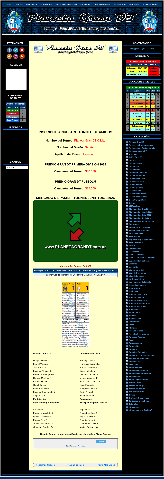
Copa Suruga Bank (137, 200)
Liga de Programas (137, 273)
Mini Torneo (134, 288)
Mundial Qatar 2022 (137, 297)
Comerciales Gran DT (138, 178)
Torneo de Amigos (150, 4)
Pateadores (134, 322)
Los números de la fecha (140, 282)
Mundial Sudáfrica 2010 (139, 303)
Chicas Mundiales (137, 175)
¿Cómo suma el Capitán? (140, 410)
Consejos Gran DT (137, 181)
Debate (132, 203)
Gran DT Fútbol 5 (137, 255)
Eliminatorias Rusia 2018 (140, 218)
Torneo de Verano (137, 389)
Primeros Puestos (137, 337)
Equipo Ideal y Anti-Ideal (66, 4)
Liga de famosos (136, 276)
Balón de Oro (135, 160)
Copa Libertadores (137, 194)
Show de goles (135, 367)
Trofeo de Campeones (139, 398)
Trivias (132, 395)
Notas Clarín (134, 312)
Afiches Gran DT (136, 142)
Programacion (135, 343)
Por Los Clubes (136, 331)
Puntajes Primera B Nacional (142, 355)
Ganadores (31, 4)
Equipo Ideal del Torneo (139, 227)
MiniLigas (133, 291)
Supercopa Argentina (138, 370)
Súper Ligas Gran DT (138, 379)
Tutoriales (133, 404)
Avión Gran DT (135, 157)
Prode (131, 340)
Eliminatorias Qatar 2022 (140, 215)
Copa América (135, 184)
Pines (131, 325)
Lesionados (134, 264)
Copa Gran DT (135, 191)
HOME (9, 4)
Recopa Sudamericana (139, 358)
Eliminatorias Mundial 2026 (141, 212)
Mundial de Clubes (137, 306)
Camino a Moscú (136, 163)
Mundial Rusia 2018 (138, 300)
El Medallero (134, 206)
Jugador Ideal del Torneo (140, 261)
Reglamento (134, 361)
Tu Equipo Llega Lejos (139, 401)
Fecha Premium (136, 242)
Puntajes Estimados (138, 352)
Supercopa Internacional (140, 373)
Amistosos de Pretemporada (142, 148)
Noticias (132, 315)
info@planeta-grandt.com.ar (142, 48)
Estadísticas (86, 4)
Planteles (134, 4)
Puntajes (19, 4)
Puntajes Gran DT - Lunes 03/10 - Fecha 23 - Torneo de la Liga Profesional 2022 (75, 270)
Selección (133, 364)
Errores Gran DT (136, 233)
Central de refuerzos (138, 172)
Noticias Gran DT (103, 4)
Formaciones (46, 4)
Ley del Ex (133, 267)
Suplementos (120, 4)
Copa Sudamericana (138, 197)
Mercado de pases (137, 285)
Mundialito (133, 309)
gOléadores (134, 407)
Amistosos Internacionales (141, 145)
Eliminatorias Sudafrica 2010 (142, 221)
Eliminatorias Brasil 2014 (140, 209)
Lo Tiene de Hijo (136, 279)
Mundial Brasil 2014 (138, 294)
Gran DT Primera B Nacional (142, 258)
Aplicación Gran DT (138, 151)
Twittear (101, 441)
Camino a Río (135, 166)
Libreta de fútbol (136, 270)
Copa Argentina (136, 188)
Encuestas (133, 224)
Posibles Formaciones (139, 334)
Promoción (134, 346)
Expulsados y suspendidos (141, 239)
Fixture (132, 245)
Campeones (134, 169)
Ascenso (133, 154)
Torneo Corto (135, 383)
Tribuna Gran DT (136, 392)
